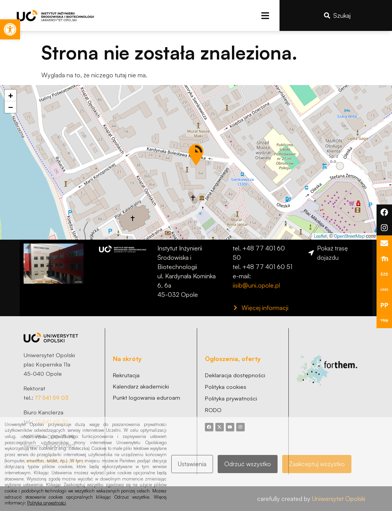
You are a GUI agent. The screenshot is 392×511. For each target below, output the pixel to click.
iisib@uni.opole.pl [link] (256, 285)
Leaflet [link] (320, 236)
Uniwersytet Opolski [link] (338, 498)
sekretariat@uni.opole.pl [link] (55, 460)
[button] (265, 15)
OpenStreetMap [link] (349, 236)
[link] (10, 29)
